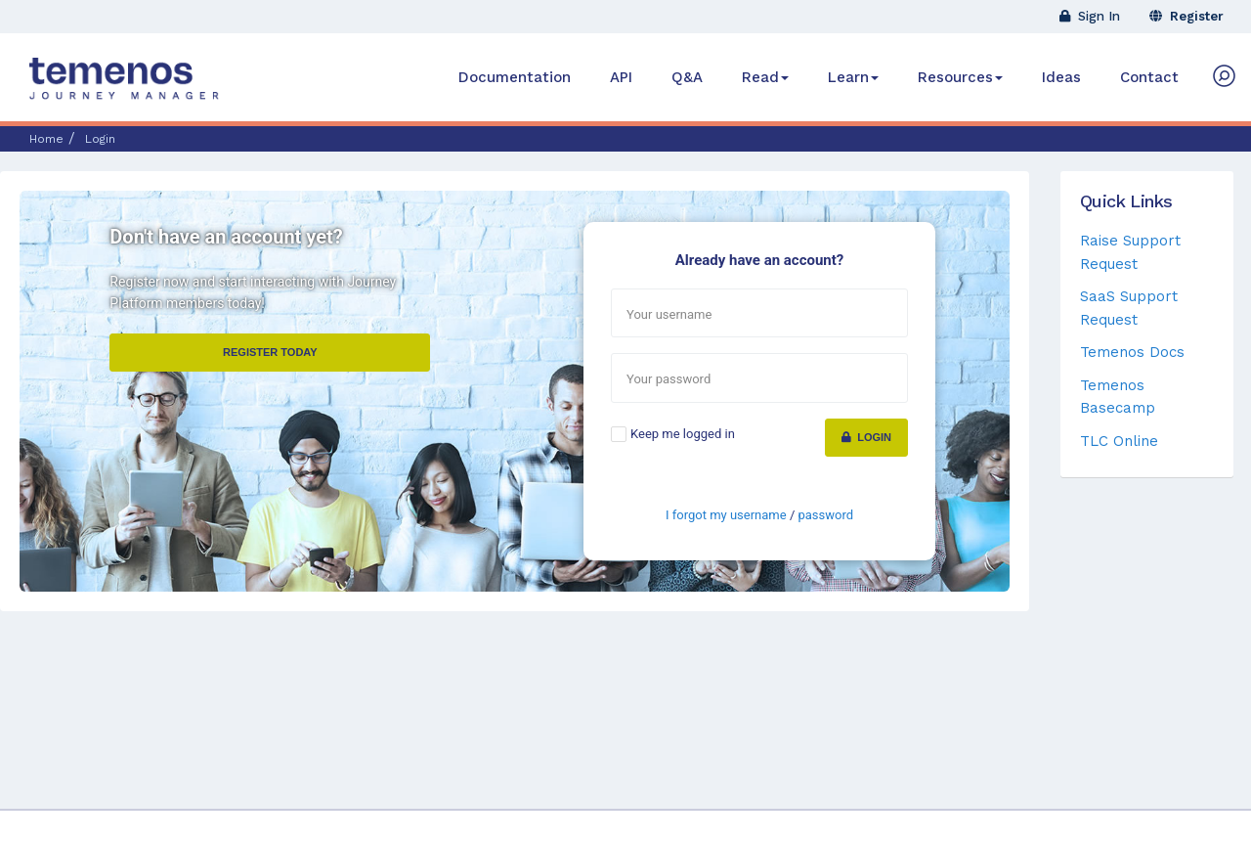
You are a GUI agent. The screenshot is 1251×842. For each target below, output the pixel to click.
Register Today (270, 352)
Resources (960, 77)
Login (866, 437)
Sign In (1089, 16)
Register (1186, 16)
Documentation (514, 77)
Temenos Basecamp (1117, 397)
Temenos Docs (1132, 352)
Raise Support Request (1130, 252)
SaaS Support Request (1129, 308)
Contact (1149, 77)
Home (46, 139)
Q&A (687, 77)
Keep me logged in (682, 433)
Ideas (1061, 77)
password (825, 515)
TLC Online (1119, 441)
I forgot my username (726, 515)
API (621, 77)
